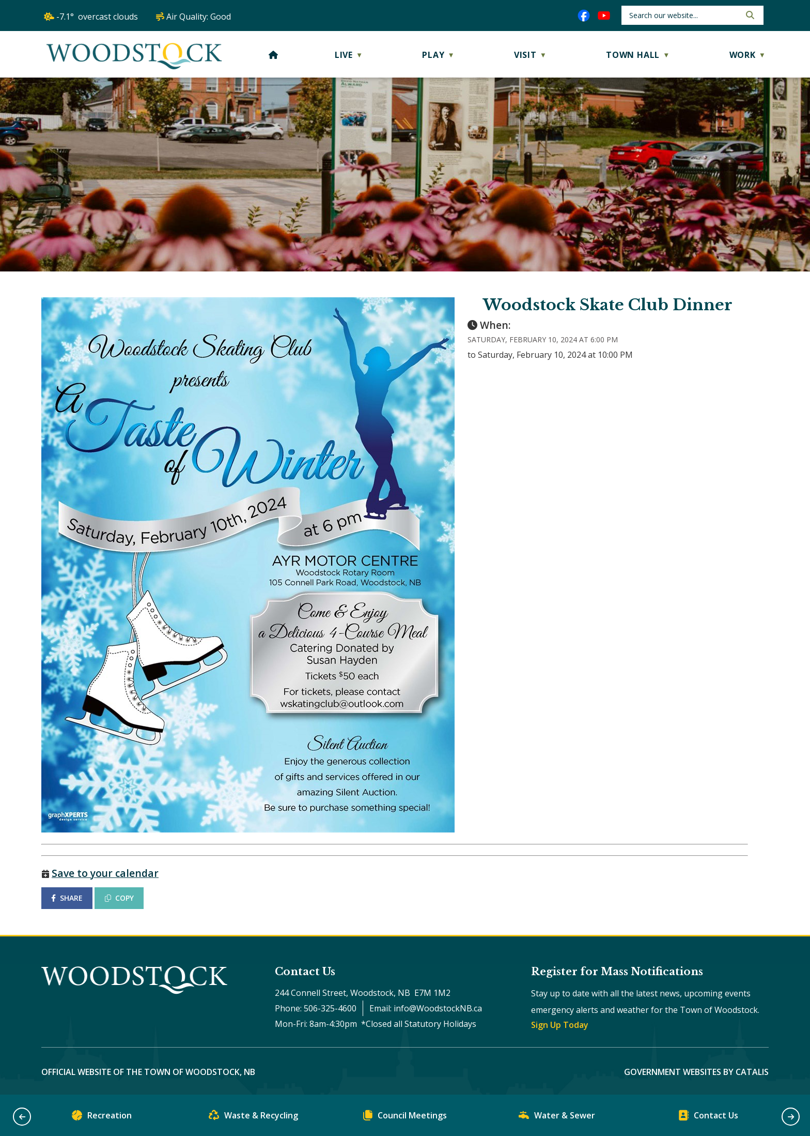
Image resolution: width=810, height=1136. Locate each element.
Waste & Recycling (253, 1118)
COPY (119, 898)
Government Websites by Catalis (696, 1072)
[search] (683, 15)
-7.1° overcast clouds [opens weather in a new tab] (97, 16)
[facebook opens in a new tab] (584, 15)
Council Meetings (405, 1118)
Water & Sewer (557, 1118)
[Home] (273, 54)
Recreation (102, 1118)
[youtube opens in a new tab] (604, 15)
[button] (749, 15)
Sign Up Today (559, 1025)
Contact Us (708, 1118)
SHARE (67, 898)
